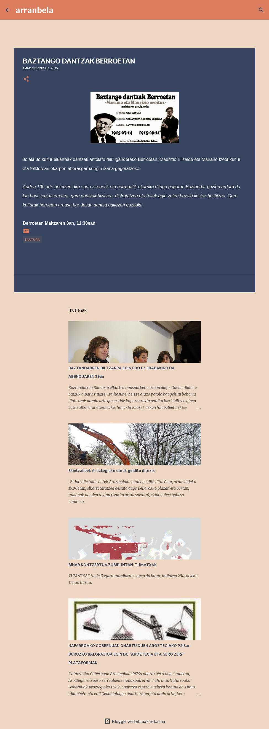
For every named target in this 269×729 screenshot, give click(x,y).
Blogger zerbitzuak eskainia (134, 721)
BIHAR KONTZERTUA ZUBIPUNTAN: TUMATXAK (112, 565)
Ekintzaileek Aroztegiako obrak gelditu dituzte (111, 470)
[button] (26, 79)
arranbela (34, 9)
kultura (32, 239)
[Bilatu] (61, 10)
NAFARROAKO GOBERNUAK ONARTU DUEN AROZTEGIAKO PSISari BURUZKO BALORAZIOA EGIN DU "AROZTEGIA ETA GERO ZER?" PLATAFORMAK (129, 654)
